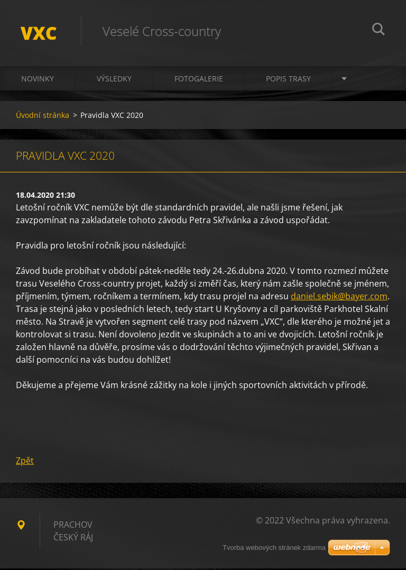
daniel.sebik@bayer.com (339, 298)
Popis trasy (288, 80)
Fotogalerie (198, 80)
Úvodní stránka (42, 117)
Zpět (25, 462)
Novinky (37, 80)
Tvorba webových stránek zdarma (274, 547)
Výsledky (114, 80)
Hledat (378, 30)
